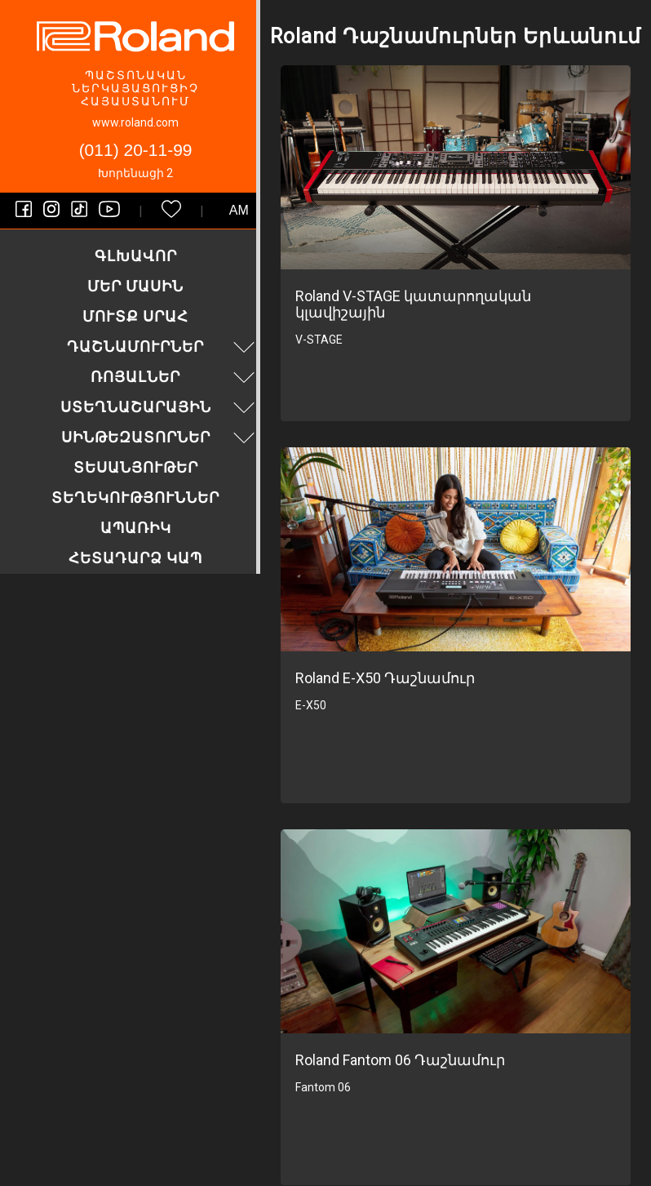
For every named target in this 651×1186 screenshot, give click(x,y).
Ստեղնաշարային (159, 406)
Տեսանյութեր (135, 467)
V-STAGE (319, 339)
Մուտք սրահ (135, 316)
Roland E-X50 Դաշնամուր (385, 677)
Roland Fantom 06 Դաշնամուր (400, 1059)
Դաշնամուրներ (163, 346)
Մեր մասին (135, 286)
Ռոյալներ (175, 376)
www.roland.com (135, 122)
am (239, 210)
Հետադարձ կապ (135, 557)
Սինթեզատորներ (160, 437)
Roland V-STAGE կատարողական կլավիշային (413, 304)
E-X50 (310, 705)
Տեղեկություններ (135, 497)
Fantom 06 (323, 1087)
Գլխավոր (136, 255)
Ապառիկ (135, 527)
